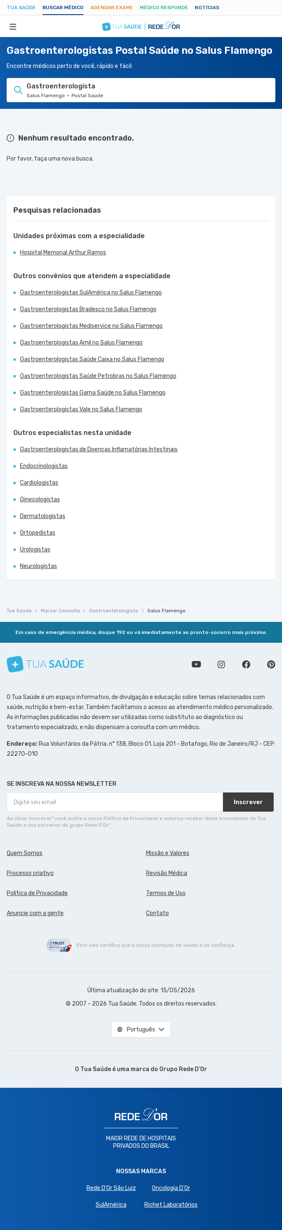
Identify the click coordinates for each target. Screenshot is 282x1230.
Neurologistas (38, 566)
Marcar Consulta (60, 611)
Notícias (207, 7)
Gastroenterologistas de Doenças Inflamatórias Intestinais (99, 449)
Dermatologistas (42, 516)
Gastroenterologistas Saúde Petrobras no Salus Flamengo (98, 376)
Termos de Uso (166, 893)
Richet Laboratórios (171, 1204)
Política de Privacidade (37, 893)
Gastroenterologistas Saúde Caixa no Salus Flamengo (92, 359)
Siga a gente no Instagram (221, 664)
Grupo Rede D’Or (183, 1069)
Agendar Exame (111, 7)
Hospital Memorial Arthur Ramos (63, 252)
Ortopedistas (37, 532)
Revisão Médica (166, 873)
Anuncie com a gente (35, 913)
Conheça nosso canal (196, 664)
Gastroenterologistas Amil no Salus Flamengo (81, 342)
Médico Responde (164, 7)
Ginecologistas (40, 499)
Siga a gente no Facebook (246, 664)
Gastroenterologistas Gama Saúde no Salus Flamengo (93, 392)
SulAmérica (111, 1204)
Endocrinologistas (44, 466)
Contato (157, 913)
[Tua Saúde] (45, 664)
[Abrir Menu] (13, 26)
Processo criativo (30, 873)
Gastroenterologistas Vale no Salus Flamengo (81, 409)
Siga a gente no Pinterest (271, 664)
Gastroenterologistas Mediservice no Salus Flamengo (91, 326)
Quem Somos (24, 853)
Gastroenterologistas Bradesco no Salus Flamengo (88, 309)
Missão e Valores (167, 853)
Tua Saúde (21, 7)
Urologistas (35, 549)
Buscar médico (63, 7)
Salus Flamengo (166, 611)
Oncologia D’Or (171, 1188)
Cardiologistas (39, 482)
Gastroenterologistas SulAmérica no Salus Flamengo (91, 292)
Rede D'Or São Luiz (111, 1188)
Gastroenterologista (113, 611)
